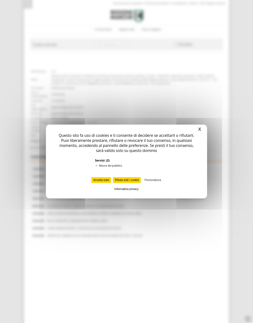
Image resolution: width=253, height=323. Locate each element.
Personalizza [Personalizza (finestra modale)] (152, 180)
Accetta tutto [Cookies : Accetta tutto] (101, 180)
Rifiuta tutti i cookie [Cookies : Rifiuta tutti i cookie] (127, 180)
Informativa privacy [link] (126, 189)
